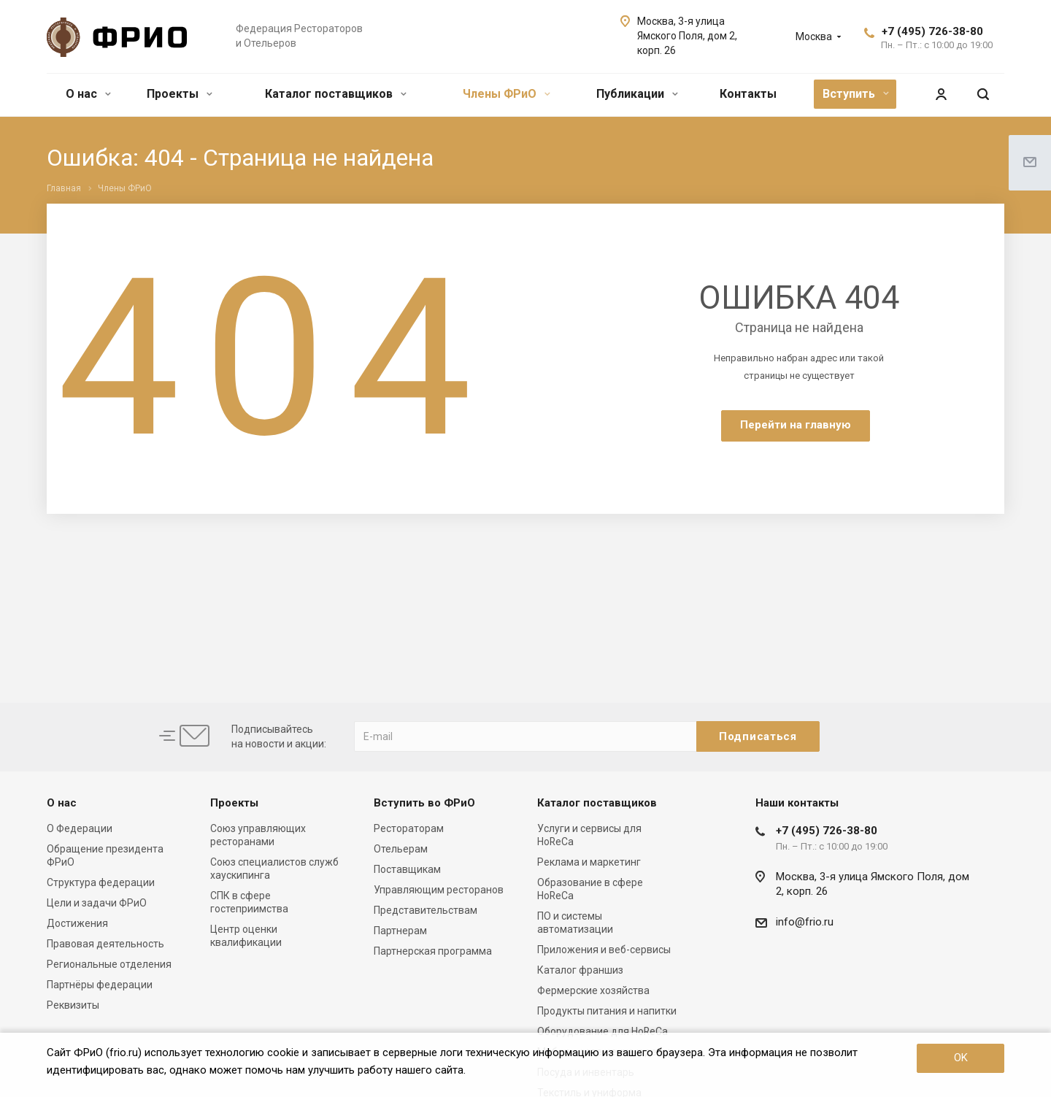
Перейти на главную (795, 424)
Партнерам (400, 930)
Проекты (179, 94)
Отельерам (401, 849)
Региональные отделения (109, 964)
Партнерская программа (433, 951)
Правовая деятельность (105, 944)
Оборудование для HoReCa (602, 1031)
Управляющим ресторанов (439, 890)
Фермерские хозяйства (593, 990)
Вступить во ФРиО (424, 802)
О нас (88, 94)
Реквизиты (73, 1005)
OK (961, 1057)
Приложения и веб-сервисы (604, 949)
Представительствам (425, 910)
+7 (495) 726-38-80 (932, 31)
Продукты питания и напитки (607, 1011)
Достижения (77, 923)
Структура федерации (101, 882)
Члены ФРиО (506, 94)
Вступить (856, 94)
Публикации (637, 94)
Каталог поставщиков (336, 94)
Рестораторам (409, 828)
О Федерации (79, 828)
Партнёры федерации (100, 984)
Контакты (748, 94)
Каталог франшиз (580, 970)
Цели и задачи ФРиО (97, 903)
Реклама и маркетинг (589, 862)
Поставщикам (407, 869)
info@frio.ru (805, 921)
